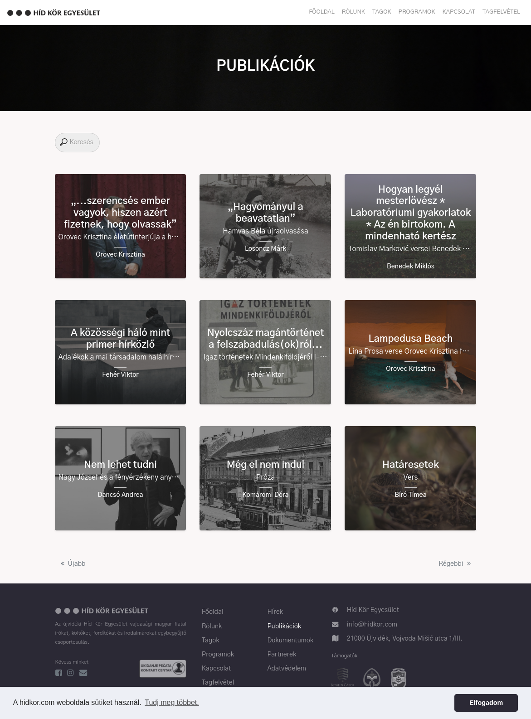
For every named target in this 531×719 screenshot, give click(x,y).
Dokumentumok (290, 640)
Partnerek (281, 654)
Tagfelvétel (501, 12)
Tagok (381, 12)
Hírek (275, 612)
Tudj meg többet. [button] (172, 702)
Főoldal (322, 12)
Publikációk (284, 626)
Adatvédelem (286, 669)
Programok (417, 12)
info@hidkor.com (372, 625)
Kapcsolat (459, 12)
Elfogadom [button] (486, 702)
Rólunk (353, 12)
